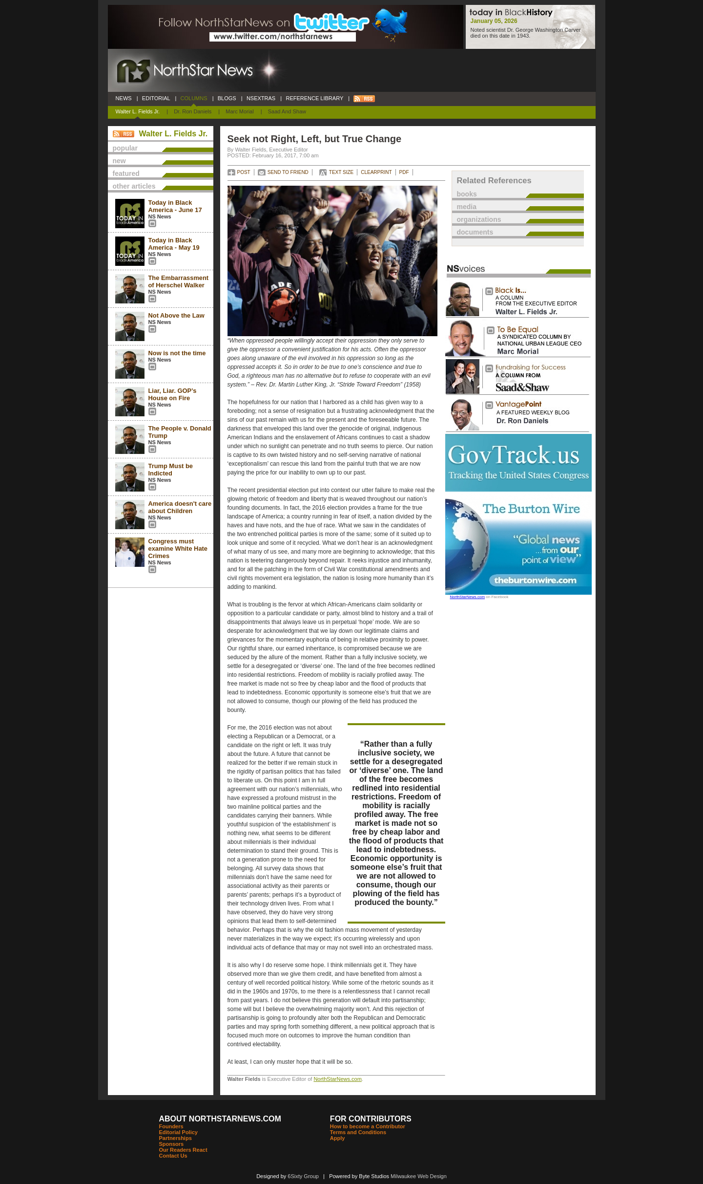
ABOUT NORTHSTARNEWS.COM (220, 1119)
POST (243, 172)
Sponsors (171, 1144)
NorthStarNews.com (337, 1079)
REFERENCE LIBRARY (314, 98)
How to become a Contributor (367, 1126)
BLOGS (227, 98)
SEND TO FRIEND (288, 172)
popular (125, 148)
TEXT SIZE (341, 172)
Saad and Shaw (287, 111)
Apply (337, 1138)
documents (475, 232)
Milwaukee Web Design (419, 1176)
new (119, 161)
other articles (134, 186)
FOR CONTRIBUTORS (371, 1119)
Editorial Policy (178, 1132)
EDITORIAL (156, 98)
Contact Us (173, 1156)
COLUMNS (193, 98)
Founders (171, 1126)
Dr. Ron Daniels (192, 111)
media (466, 207)
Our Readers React (183, 1150)
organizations (479, 219)
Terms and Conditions (358, 1132)
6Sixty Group (303, 1176)
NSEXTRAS (261, 98)
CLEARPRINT (376, 172)
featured (126, 173)
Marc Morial (239, 111)
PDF (404, 172)
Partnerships (175, 1138)
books (467, 194)
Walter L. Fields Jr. (138, 111)
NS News (159, 216)
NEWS (124, 98)
